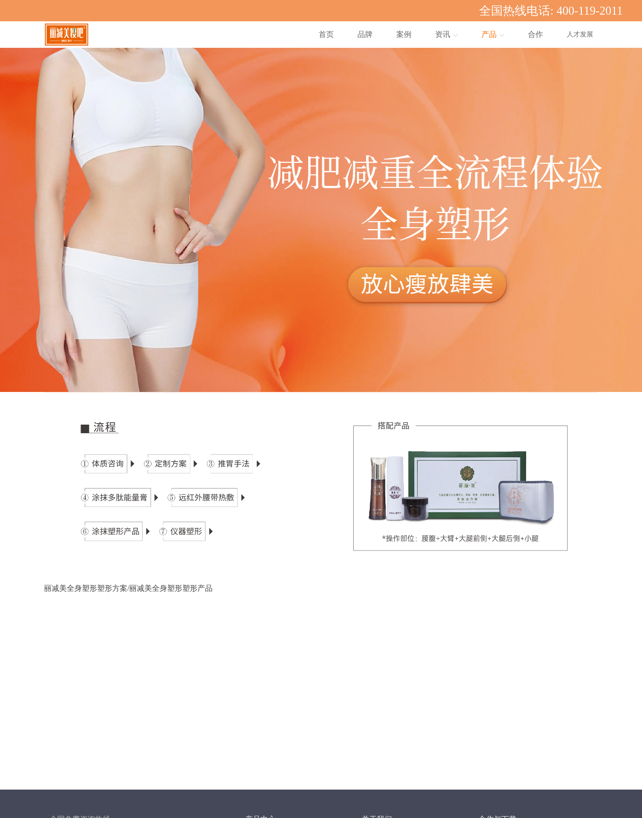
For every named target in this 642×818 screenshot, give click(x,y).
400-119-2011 (590, 10)
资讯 (446, 34)
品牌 (365, 34)
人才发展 (580, 34)
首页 (326, 34)
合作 (535, 34)
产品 (493, 34)
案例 (403, 34)
